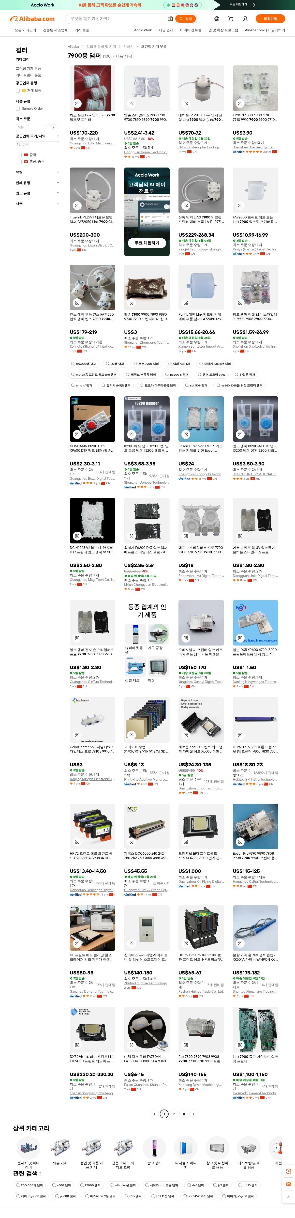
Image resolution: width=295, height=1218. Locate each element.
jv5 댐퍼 (221, 1185)
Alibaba (73, 46)
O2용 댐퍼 (115, 364)
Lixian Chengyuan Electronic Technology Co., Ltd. (147, 584)
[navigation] (37, 580)
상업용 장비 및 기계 (101, 46)
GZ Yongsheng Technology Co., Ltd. (201, 147)
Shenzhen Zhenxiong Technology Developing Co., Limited (147, 342)
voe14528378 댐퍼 (198, 1196)
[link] (288, 1171)
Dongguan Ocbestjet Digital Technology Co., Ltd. (92, 890)
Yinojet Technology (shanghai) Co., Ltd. (201, 249)
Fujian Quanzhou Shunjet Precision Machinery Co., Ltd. (147, 1085)
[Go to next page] (193, 1114)
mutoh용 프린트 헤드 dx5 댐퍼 (94, 375)
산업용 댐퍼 (245, 375)
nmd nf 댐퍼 (81, 385)
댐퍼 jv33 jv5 (179, 364)
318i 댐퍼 (133, 1196)
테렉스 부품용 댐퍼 (141, 375)
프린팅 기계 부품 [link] (154, 46)
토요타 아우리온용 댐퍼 (158, 385)
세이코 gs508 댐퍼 (31, 1196)
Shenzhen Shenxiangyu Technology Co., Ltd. (255, 147)
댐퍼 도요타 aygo (211, 375)
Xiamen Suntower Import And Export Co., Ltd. (201, 346)
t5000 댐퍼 (90, 1185)
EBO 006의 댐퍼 (29, 1185)
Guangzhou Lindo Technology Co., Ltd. (201, 788)
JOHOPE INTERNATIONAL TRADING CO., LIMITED (255, 474)
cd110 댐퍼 (247, 1185)
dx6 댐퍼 (195, 1185)
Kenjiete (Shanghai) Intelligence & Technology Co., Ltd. (92, 346)
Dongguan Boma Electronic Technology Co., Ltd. (147, 152)
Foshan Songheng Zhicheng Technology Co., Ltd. (92, 1093)
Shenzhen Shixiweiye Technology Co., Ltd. (255, 346)
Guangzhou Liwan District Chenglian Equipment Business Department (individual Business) (92, 245)
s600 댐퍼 (61, 1185)
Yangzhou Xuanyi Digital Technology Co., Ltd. (201, 682)
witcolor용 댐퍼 (123, 1185)
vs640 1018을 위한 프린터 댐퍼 (240, 385)
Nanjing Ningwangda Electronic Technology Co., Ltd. (255, 682)
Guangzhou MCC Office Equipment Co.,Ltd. (147, 890)
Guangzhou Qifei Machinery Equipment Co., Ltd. (92, 143)
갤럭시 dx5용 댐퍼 (116, 385)
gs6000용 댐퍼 (83, 364)
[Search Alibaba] (116, 18)
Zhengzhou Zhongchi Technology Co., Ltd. (201, 474)
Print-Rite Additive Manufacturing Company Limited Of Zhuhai (147, 779)
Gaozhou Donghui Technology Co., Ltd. (92, 991)
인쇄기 (128, 46)
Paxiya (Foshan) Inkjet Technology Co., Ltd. (255, 249)
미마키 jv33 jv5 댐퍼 (215, 364)
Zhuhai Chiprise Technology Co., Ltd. (147, 983)
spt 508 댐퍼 (196, 385)
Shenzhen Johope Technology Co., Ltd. (147, 482)
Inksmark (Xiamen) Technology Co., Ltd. (255, 1093)
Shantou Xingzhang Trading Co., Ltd (255, 991)
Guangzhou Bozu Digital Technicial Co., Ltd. (92, 478)
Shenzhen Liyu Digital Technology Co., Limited (201, 576)
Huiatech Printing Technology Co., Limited (255, 779)
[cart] (232, 19)
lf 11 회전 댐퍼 (162, 1196)
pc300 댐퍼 (65, 1196)
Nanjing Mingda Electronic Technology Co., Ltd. (92, 779)
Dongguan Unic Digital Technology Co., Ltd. (255, 576)
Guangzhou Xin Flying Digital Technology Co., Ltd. (201, 881)
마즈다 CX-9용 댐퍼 (100, 1196)
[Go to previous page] (154, 1114)
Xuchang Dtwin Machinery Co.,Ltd (201, 1085)
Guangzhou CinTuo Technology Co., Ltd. (92, 682)
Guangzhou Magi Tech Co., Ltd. (92, 580)
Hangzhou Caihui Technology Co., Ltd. (255, 881)
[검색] (185, 19)
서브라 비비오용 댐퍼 (161, 1185)
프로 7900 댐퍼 (146, 364)
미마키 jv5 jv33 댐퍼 (238, 1196)
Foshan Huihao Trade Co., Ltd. (201, 991)
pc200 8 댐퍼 (176, 375)
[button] (170, 19)
